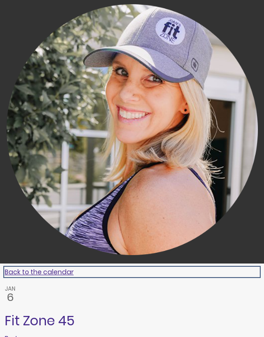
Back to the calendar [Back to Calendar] (39, 272)
